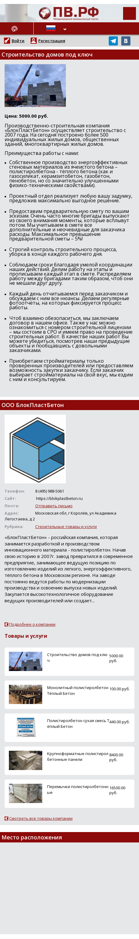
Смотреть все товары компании (41, 818)
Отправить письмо (54, 505)
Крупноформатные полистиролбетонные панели (77, 756)
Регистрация (51, 40)
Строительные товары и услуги (66, 526)
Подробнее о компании (32, 624)
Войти (18, 40)
